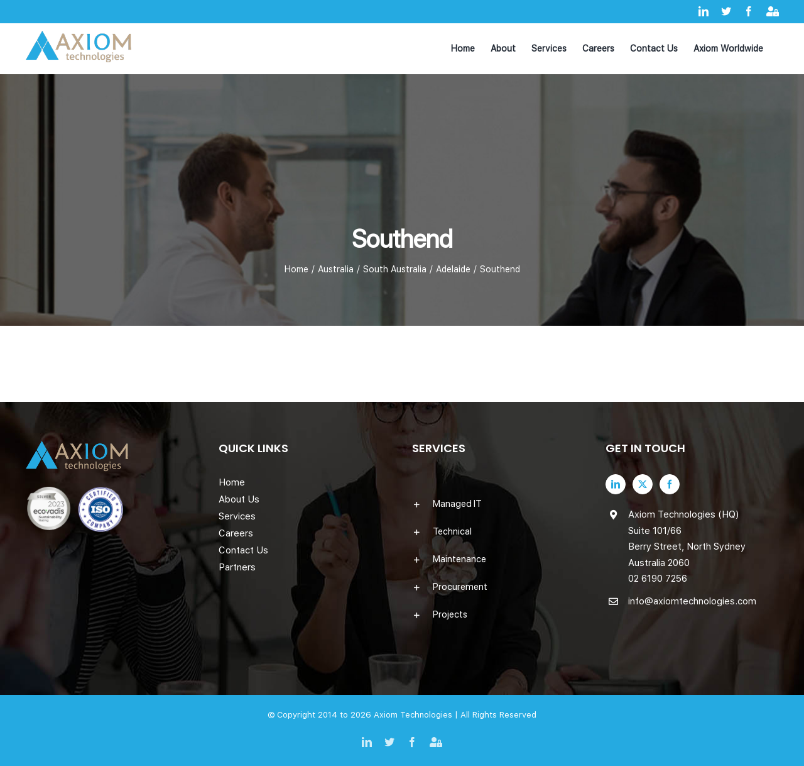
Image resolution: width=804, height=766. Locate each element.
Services (237, 516)
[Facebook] (670, 484)
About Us (239, 499)
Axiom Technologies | (417, 714)
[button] (498, 504)
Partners (237, 567)
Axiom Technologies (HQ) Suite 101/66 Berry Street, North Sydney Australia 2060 (687, 539)
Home (232, 482)
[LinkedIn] (616, 484)
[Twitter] (643, 484)
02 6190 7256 (657, 578)
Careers (236, 533)
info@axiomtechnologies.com (692, 601)
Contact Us (243, 550)
